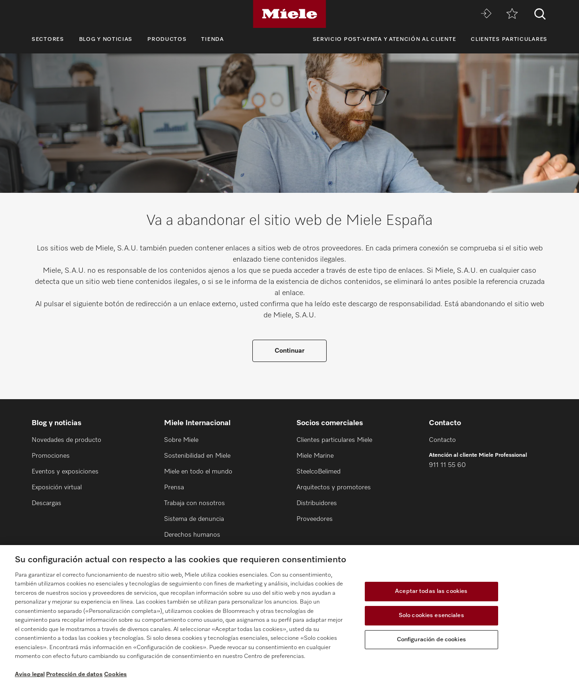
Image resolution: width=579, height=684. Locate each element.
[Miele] (289, 14)
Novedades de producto (66, 440)
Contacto (442, 440)
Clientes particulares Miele (334, 440)
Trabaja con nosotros (194, 503)
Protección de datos (74, 674)
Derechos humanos (192, 535)
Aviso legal (30, 674)
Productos (166, 39)
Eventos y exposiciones (65, 471)
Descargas (46, 503)
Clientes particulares (509, 39)
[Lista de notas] (512, 14)
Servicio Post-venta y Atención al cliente (384, 39)
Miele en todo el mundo (198, 471)
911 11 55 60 (447, 465)
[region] (289, 614)
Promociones (51, 456)
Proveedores (314, 519)
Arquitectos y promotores (333, 487)
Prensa (174, 487)
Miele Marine (315, 456)
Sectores (48, 39)
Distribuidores (316, 503)
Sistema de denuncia (194, 519)
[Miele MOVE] (486, 14)
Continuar (289, 351)
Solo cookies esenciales (431, 615)
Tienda (212, 39)
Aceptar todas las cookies (431, 592)
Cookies (115, 674)
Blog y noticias (106, 39)
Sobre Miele (181, 440)
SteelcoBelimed (318, 471)
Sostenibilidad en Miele (197, 456)
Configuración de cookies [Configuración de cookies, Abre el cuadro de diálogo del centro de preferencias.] (431, 640)
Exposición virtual (57, 487)
